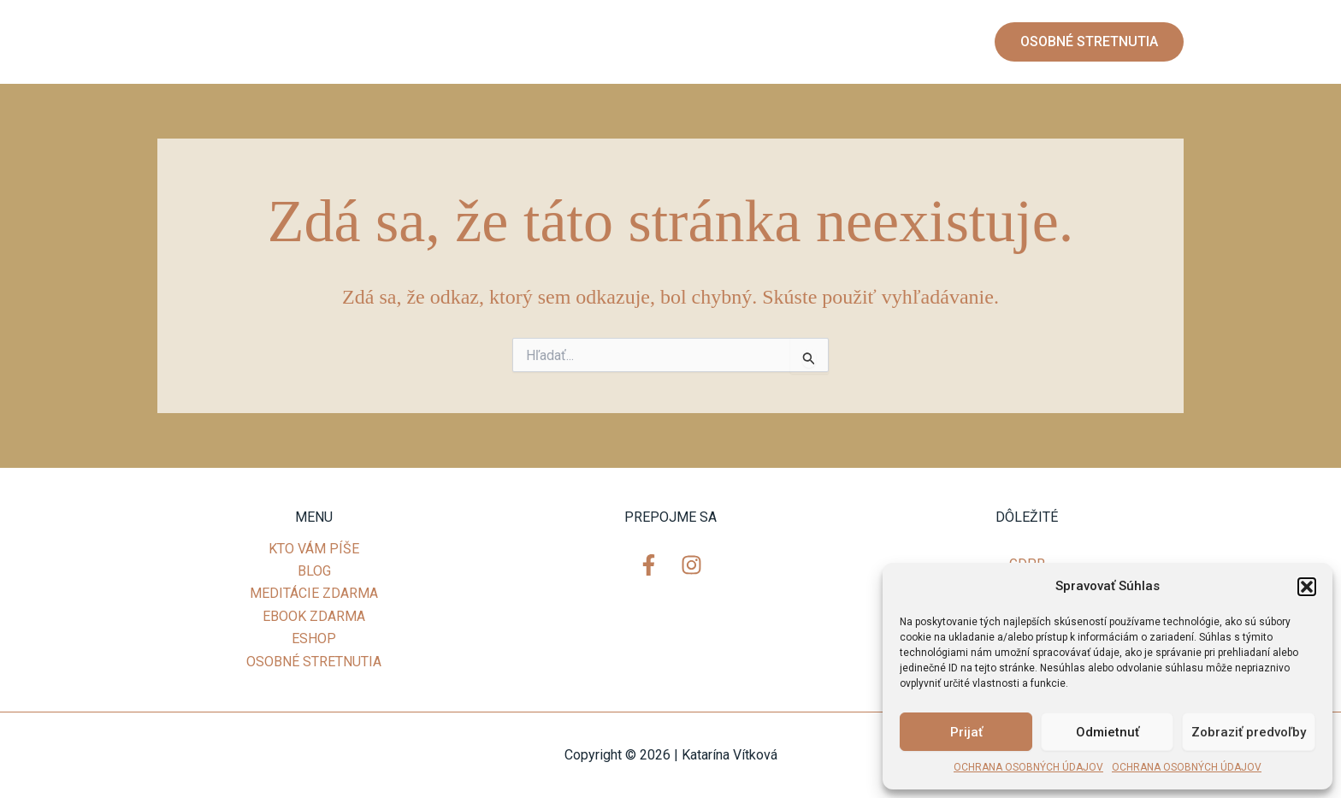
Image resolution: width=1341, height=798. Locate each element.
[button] (1306, 586)
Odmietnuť (1107, 732)
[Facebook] (183, 42)
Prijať (966, 732)
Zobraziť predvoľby (1248, 732)
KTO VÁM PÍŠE (490, 41)
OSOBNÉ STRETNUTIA (313, 661)
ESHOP (933, 41)
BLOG (580, 41)
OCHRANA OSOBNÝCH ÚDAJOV (1028, 767)
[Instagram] (217, 42)
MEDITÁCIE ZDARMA (688, 41)
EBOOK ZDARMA (832, 41)
